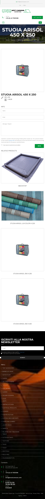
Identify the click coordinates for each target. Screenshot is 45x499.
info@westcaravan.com (22, 1)
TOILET (4, 447)
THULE (4, 444)
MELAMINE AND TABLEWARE (10, 431)
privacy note (12, 140)
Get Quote (37, 17)
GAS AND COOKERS (8, 395)
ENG (24, 5)
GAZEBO (4, 392)
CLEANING (5, 411)
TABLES (4, 434)
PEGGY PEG (5, 454)
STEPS (4, 398)
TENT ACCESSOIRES (8, 368)
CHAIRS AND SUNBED (8, 421)
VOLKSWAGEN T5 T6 (8, 458)
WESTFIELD (5, 451)
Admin (25, 495)
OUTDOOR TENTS (7, 437)
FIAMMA (4, 378)
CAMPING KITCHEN (8, 404)
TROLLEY (5, 385)
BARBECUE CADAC (7, 371)
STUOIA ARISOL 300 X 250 (22, 273)
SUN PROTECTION (7, 414)
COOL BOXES (6, 388)
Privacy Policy (36, 493)
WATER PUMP (6, 375)
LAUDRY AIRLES (7, 425)
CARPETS (19, 40)
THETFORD (5, 441)
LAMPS (4, 401)
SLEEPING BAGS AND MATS (10, 418)
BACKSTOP (22, 186)
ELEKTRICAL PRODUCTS (9, 408)
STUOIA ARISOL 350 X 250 (22, 324)
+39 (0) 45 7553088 (12, 18)
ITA (20, 5)
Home (7, 40)
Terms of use (29, 493)
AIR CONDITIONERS (8, 381)
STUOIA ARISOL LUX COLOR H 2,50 (22, 223)
